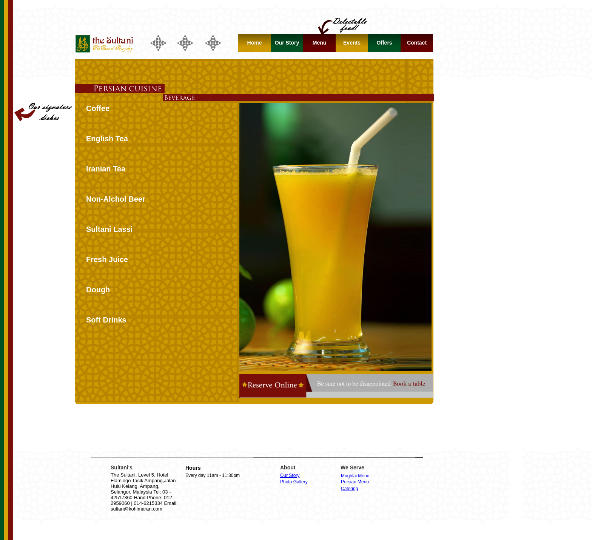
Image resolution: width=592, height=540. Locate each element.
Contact (417, 43)
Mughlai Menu (355, 475)
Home (254, 43)
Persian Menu (355, 481)
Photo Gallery (294, 481)
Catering (349, 488)
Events (352, 43)
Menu (320, 43)
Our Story (289, 475)
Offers (384, 43)
